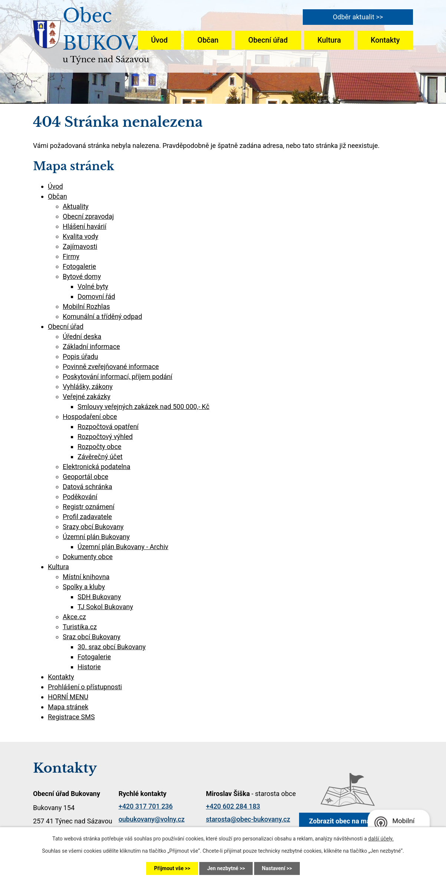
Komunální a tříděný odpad (102, 316)
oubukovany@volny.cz (151, 819)
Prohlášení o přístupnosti (85, 687)
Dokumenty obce (88, 557)
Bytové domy (82, 276)
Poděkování (80, 497)
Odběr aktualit (353, 17)
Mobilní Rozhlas (86, 306)
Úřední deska (82, 336)
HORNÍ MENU (68, 697)
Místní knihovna (86, 577)
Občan (208, 40)
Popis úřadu (80, 356)
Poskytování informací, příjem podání (117, 376)
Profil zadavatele (87, 517)
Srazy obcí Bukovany (93, 527)
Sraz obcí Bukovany (92, 637)
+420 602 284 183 (233, 806)
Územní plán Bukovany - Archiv (123, 547)
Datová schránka (87, 486)
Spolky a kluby (84, 587)
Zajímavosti (80, 246)
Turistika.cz (80, 627)
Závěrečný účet (100, 456)
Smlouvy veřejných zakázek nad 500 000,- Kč (143, 406)
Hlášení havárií (84, 226)
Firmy (71, 256)
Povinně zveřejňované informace (111, 366)
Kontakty (385, 40)
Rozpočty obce (99, 446)
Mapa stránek (68, 707)
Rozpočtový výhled (105, 436)
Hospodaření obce (90, 416)
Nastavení (273, 868)
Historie (89, 667)
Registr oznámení (88, 507)
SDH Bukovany (99, 597)
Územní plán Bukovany (96, 537)
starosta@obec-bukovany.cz (248, 819)
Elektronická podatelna (96, 466)
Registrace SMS (71, 717)
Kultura (329, 40)
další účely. (381, 839)
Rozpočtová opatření (108, 426)
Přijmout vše (168, 868)
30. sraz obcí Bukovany (112, 647)
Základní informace (91, 346)
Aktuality (76, 206)
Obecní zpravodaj (88, 216)
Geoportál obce (85, 476)
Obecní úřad (268, 40)
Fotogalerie (79, 266)
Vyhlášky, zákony (88, 386)
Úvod (159, 40)
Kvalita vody (80, 236)
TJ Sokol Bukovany (105, 607)
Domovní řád (96, 296)
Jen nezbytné (222, 868)
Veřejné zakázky (87, 396)
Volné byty (93, 286)
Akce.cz (74, 617)
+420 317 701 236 (145, 806)
